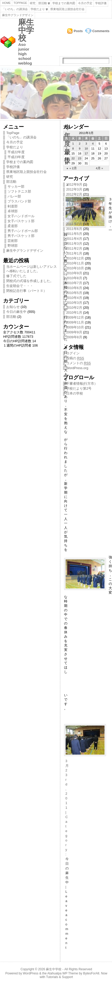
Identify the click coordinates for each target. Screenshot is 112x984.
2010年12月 (75, 258)
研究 (33, 3)
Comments (100, 31)
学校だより (38, 9)
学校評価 (101, 3)
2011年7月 (74, 224)
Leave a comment (66, 920)
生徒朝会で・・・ (19, 286)
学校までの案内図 (63, 3)
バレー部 (14, 196)
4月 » (99, 168)
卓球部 (13, 211)
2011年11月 (75, 209)
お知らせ (13, 307)
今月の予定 (85, 3)
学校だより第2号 (79, 388)
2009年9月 (74, 332)
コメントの (78, 363)
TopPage (20, 2)
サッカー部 (16, 186)
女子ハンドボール (21, 216)
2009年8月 (74, 337)
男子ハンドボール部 (23, 231)
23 (79, 158)
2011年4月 (74, 239)
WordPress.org (77, 368)
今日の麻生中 (16, 312)
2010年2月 (74, 308)
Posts (78, 31)
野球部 (13, 246)
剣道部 (13, 206)
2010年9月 (74, 273)
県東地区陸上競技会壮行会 (67, 9)
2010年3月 (74, 303)
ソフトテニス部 (19, 191)
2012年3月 (74, 189)
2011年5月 (74, 234)
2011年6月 (74, 229)
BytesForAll (91, 973)
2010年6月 (74, 288)
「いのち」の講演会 (15, 9)
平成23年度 (16, 157)
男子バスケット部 (21, 236)
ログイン (73, 353)
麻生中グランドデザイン (17, 15)
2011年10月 (75, 214)
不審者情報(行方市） (81, 383)
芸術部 (13, 241)
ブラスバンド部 (19, 201)
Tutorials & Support (59, 977)
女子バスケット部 (21, 221)
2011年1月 (74, 253)
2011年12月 (75, 204)
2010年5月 (74, 293)
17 (86, 153)
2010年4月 (74, 298)
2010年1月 (74, 312)
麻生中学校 (26, 30)
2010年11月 (75, 263)
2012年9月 (74, 184)
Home (6, 2)
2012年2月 (74, 194)
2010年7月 (74, 283)
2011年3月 (74, 243)
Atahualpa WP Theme (62, 973)
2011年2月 (74, 248)
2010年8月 (74, 278)
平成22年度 (16, 152)
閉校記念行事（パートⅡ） (26, 291)
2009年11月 (75, 322)
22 (73, 158)
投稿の (75, 358)
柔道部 (13, 226)
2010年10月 (75, 268)
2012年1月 (74, 199)
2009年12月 (75, 317)
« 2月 (73, 168)
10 (86, 148)
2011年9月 (74, 219)
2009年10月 (75, 327)
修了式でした (16, 276)
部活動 (42, 3)
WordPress (30, 973)
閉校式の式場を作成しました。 (29, 281)
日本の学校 (74, 393)
